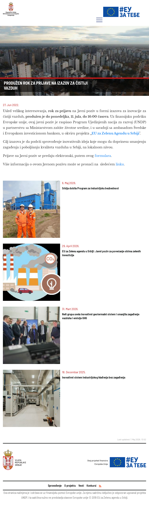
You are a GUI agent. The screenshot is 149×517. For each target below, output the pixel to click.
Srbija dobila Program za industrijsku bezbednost (90, 188)
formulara (103, 156)
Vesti (81, 485)
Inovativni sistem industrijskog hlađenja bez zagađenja (93, 377)
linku (120, 164)
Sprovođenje (55, 485)
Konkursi (91, 485)
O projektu (70, 485)
